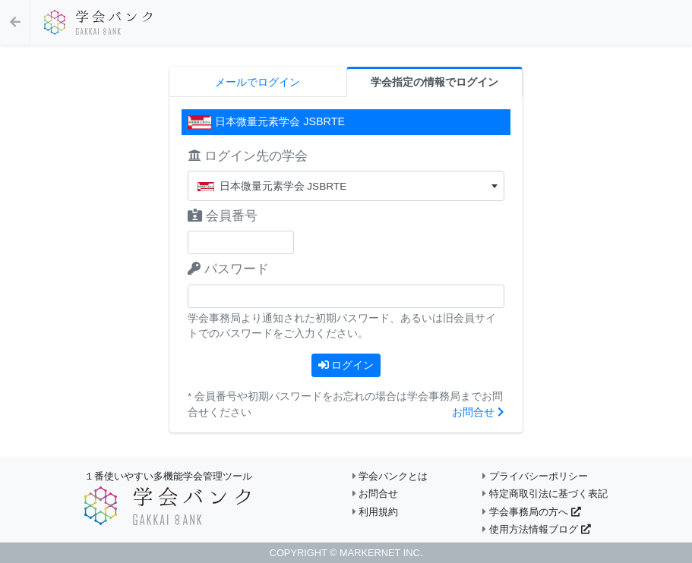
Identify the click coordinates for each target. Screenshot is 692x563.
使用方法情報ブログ (536, 529)
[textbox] (346, 186)
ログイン (346, 365)
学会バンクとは (390, 476)
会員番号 (223, 216)
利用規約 (375, 511)
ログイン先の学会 (248, 156)
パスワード (228, 269)
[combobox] (346, 186)
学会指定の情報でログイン (434, 82)
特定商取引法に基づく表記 (545, 493)
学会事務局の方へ (531, 511)
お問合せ (478, 412)
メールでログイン (257, 82)
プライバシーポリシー (535, 476)
